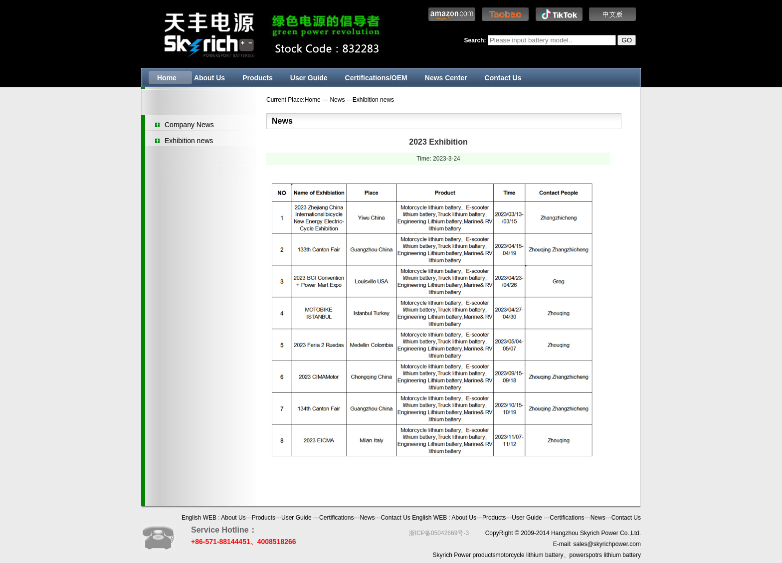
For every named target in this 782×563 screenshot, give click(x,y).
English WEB (199, 517)
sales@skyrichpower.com (607, 544)
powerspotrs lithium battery (605, 555)
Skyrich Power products (464, 555)
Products (257, 78)
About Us (209, 78)
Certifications (336, 517)
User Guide (309, 78)
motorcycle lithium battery (530, 555)
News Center (446, 78)
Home (167, 78)
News (367, 517)
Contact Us (503, 78)
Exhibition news (189, 141)
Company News (189, 125)
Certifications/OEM (376, 78)
